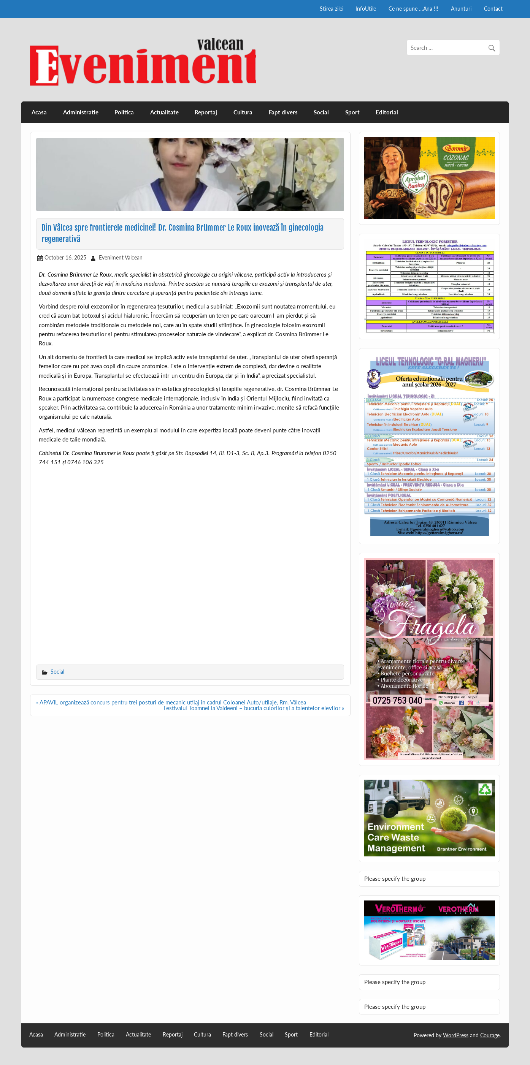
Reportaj (206, 112)
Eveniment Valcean (121, 257)
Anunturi (461, 8)
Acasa (39, 112)
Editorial (387, 112)
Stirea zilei (331, 8)
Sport (352, 112)
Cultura (242, 112)
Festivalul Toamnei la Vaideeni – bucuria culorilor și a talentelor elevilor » (253, 707)
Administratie (80, 112)
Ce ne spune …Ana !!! (413, 8)
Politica (124, 112)
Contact (493, 8)
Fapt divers (283, 112)
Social (321, 112)
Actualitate (164, 112)
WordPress (455, 1035)
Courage (490, 1035)
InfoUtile (365, 8)
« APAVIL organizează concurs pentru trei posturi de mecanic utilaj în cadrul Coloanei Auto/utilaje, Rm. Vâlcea (171, 702)
